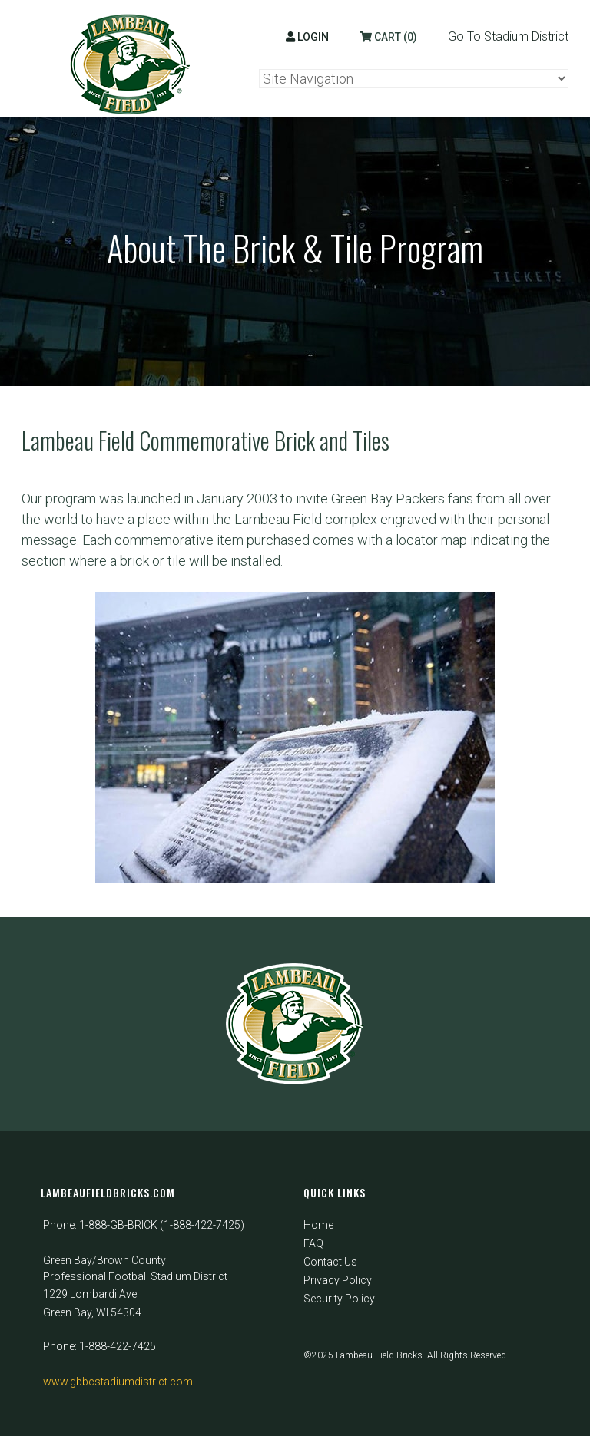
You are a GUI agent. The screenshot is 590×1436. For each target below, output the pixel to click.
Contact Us (330, 1262)
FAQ (313, 1243)
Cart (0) (388, 37)
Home (318, 1225)
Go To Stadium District (508, 36)
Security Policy (339, 1298)
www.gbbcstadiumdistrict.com (118, 1381)
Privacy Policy (337, 1280)
